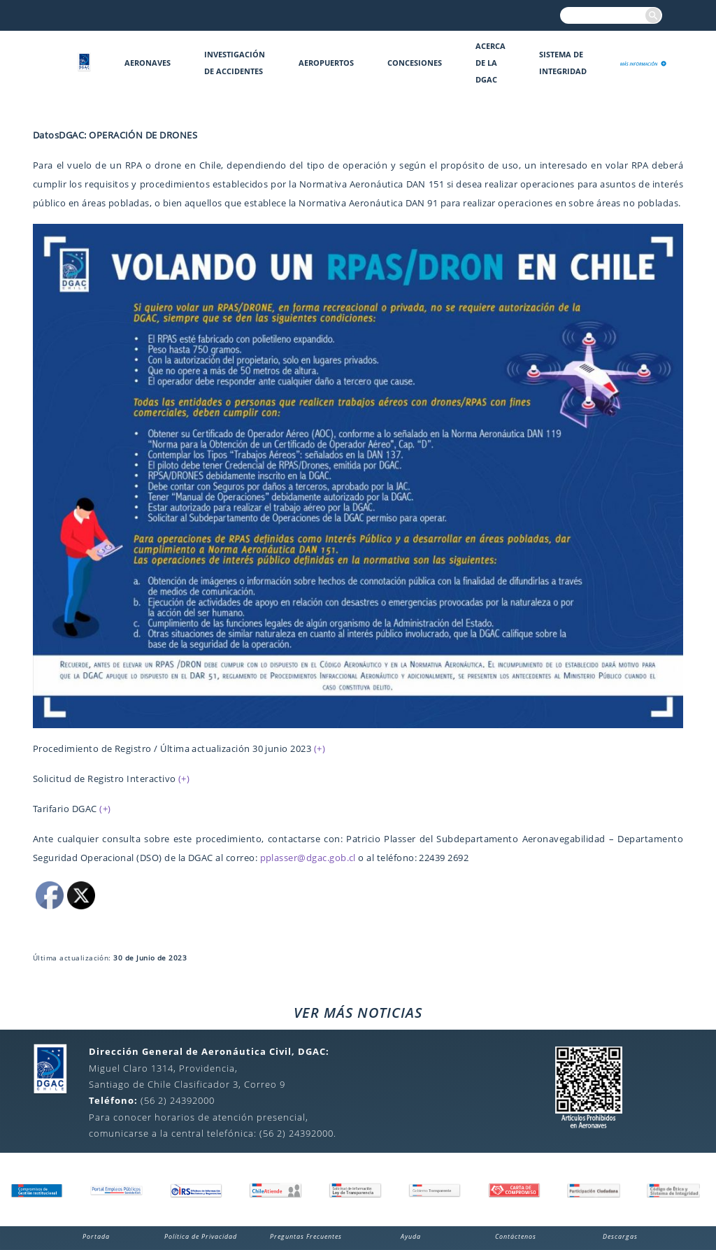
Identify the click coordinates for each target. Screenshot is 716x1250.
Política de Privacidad (200, 1236)
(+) (319, 748)
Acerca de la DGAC (490, 63)
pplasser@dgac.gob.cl (308, 857)
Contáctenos (515, 1236)
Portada (96, 1236)
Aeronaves (147, 62)
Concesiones (414, 62)
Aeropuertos (326, 62)
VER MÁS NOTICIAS (358, 1012)
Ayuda (411, 1236)
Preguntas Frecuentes (306, 1236)
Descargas (620, 1236)
